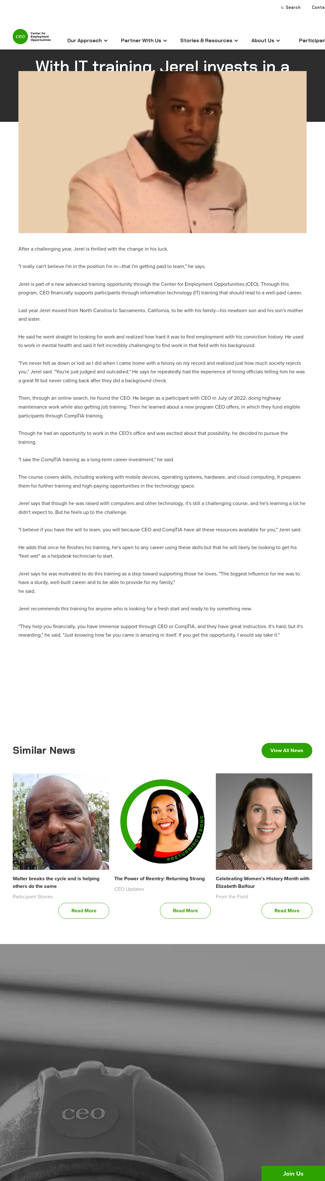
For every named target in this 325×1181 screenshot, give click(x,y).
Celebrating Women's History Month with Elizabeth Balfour (262, 882)
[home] (32, 39)
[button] (88, 40)
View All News (286, 750)
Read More (83, 910)
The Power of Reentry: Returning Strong (159, 878)
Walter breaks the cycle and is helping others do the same (56, 882)
